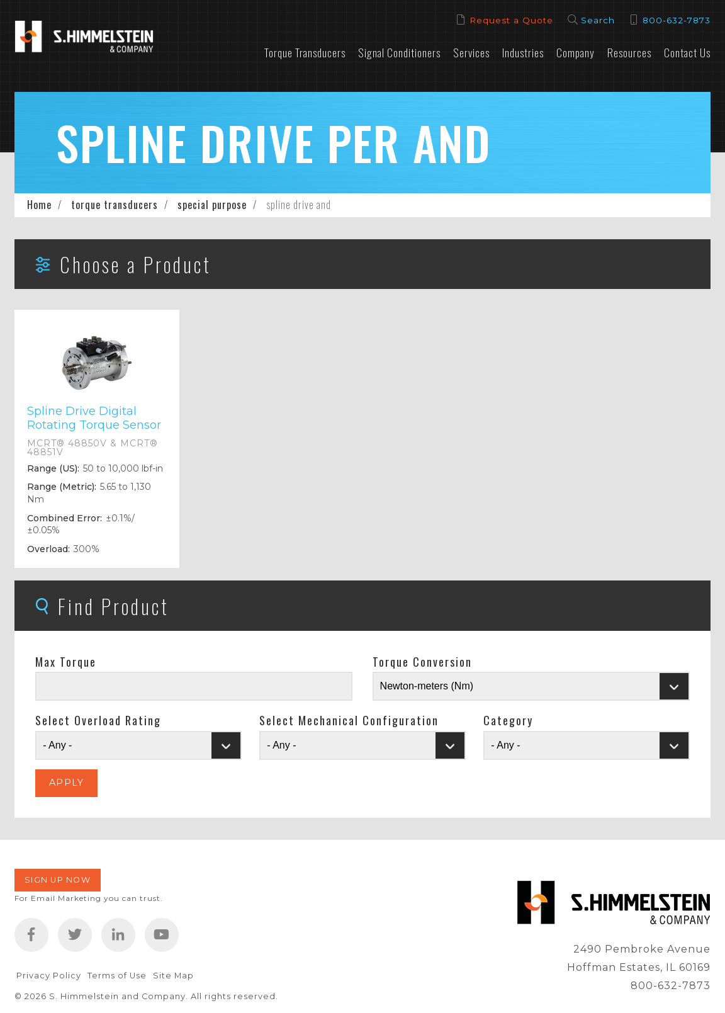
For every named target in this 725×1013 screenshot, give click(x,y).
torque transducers (114, 204)
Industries (523, 52)
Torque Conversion (422, 662)
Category (508, 720)
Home (39, 204)
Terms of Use (117, 975)
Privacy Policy (48, 975)
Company (575, 52)
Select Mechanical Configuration (349, 720)
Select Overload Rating (98, 720)
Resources (629, 52)
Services (471, 52)
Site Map (173, 975)
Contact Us (687, 52)
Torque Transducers (305, 52)
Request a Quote (511, 20)
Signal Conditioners (399, 52)
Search (598, 20)
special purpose (212, 204)
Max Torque (65, 662)
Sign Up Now (58, 880)
